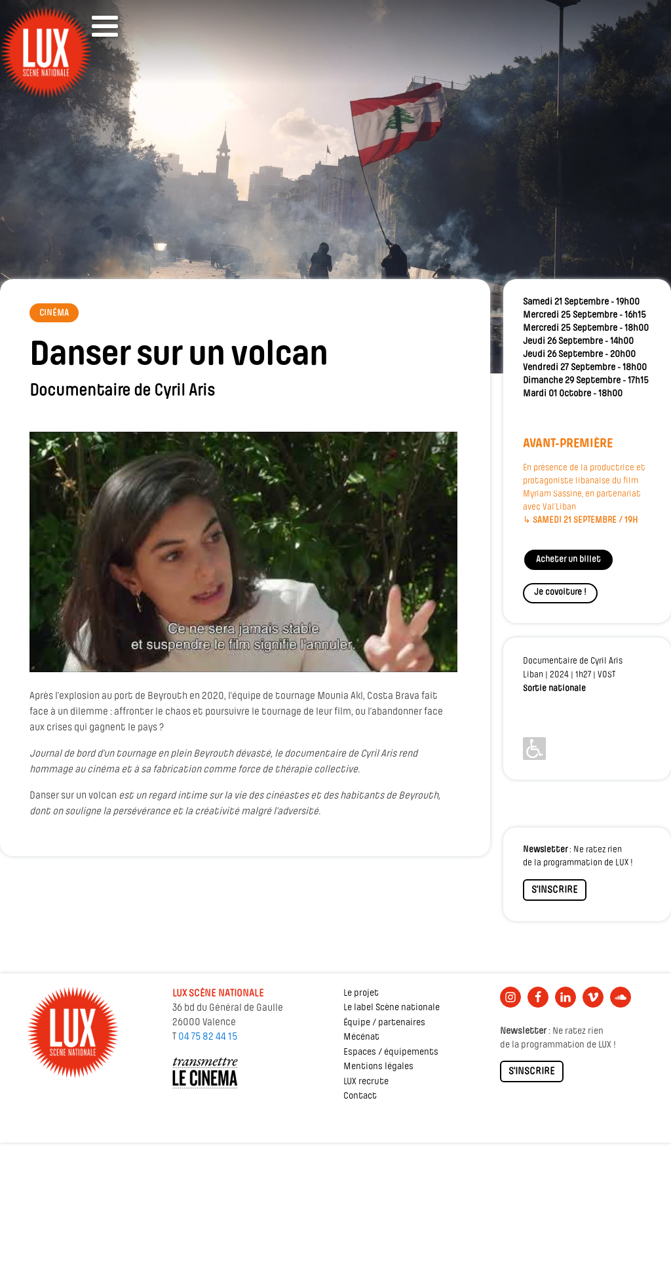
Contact (360, 1096)
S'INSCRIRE (554, 890)
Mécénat (361, 1037)
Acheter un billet (568, 560)
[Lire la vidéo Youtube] (243, 552)
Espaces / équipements (390, 1052)
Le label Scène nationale (391, 1008)
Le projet (361, 993)
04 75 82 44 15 (207, 1037)
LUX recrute (366, 1082)
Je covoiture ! (560, 592)
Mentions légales (378, 1067)
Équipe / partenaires (384, 1023)
